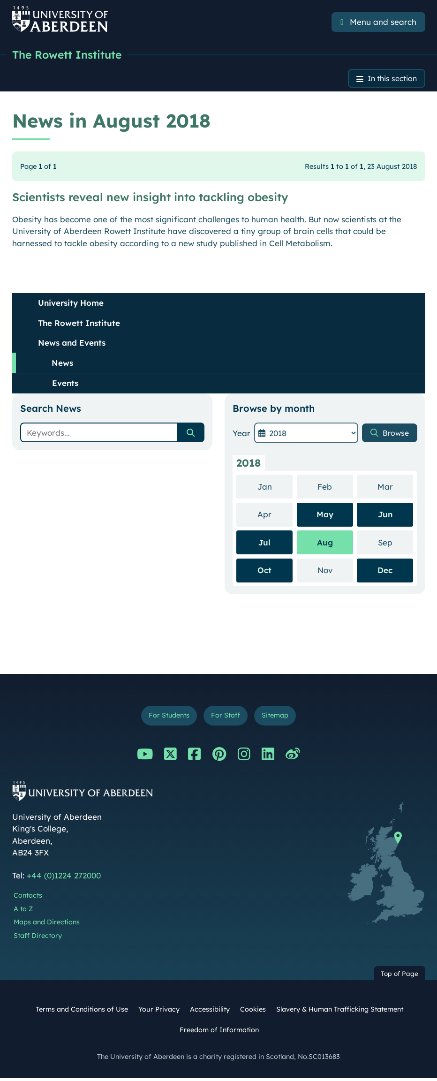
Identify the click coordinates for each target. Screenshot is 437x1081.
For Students (166, 717)
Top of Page (399, 976)
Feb (335, 487)
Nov (335, 571)
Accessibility (210, 1012)
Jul (264, 544)
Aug (325, 544)
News (62, 364)
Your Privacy (159, 1012)
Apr (275, 515)
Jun (385, 516)
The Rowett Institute (69, 55)
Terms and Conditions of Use (82, 1012)
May (324, 516)
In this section (389, 79)
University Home (71, 304)
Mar (395, 487)
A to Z (23, 911)
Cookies (253, 1012)
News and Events (71, 344)
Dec (384, 571)
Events (65, 384)
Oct (264, 571)
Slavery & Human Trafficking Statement (339, 1012)
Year (241, 434)
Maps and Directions (47, 925)
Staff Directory (38, 938)
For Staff (226, 717)
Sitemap (278, 717)
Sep (395, 543)
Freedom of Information (219, 1032)
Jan (275, 487)
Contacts (28, 898)
